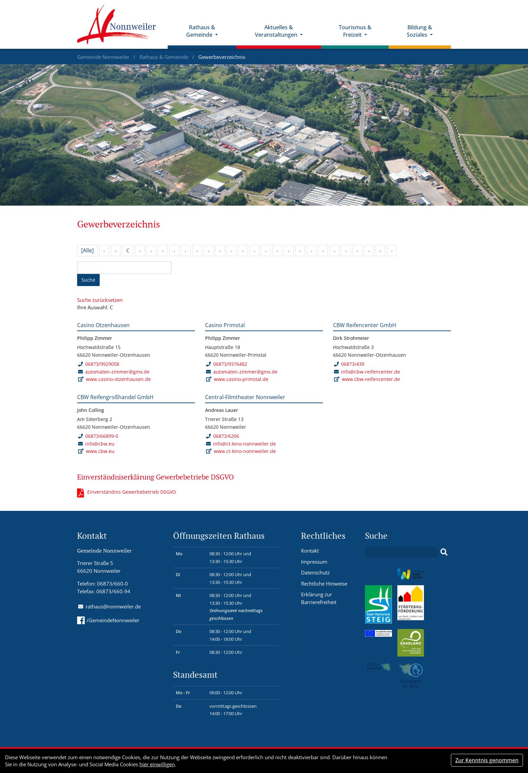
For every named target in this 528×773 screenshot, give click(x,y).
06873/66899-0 (98, 436)
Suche (88, 280)
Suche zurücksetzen (100, 299)
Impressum (314, 561)
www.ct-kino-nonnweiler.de (245, 451)
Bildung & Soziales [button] (419, 31)
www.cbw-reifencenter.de (371, 379)
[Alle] (87, 250)
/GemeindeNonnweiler (108, 620)
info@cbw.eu (99, 444)
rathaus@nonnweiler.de (113, 606)
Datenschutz (315, 572)
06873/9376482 (226, 364)
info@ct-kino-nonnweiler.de (244, 444)
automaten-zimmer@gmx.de (117, 371)
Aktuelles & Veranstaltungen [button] (277, 31)
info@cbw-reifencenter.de (370, 371)
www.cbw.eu (100, 451)
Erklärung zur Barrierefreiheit (318, 598)
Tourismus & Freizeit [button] (355, 31)
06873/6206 (222, 436)
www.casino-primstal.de (241, 379)
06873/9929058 (98, 364)
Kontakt (310, 550)
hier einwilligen (157, 764)
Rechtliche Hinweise (324, 583)
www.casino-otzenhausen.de (118, 379)
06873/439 (349, 364)
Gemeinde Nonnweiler (104, 57)
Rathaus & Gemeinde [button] (200, 31)
